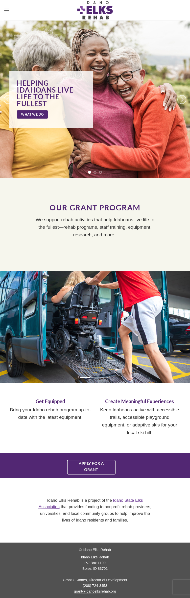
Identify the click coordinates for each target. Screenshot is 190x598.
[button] (7, 10)
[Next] (181, 99)
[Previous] (8, 99)
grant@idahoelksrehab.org (95, 591)
